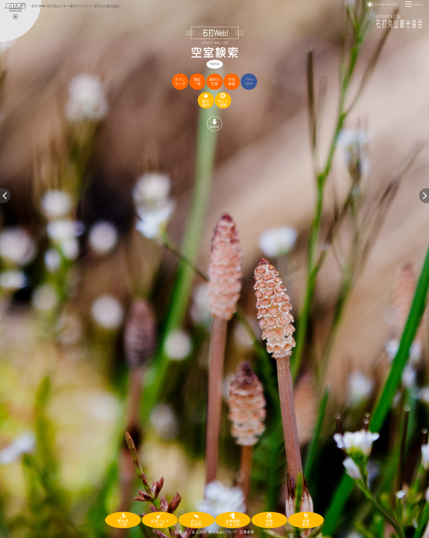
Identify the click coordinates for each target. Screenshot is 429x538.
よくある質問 (195, 532)
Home (214, 64)
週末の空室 (214, 81)
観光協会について (223, 532)
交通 (178, 532)
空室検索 (231, 81)
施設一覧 (197, 81)
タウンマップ (180, 81)
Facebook (249, 81)
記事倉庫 (247, 532)
